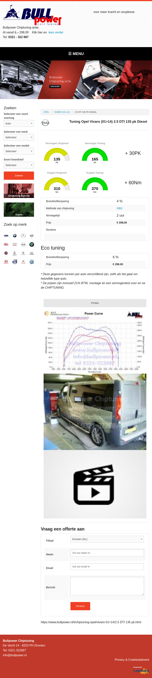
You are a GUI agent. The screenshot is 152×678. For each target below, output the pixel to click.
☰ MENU (76, 54)
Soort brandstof (19, 163)
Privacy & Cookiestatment (132, 659)
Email (49, 568)
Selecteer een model (19, 149)
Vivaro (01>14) (62, 112)
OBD (119, 208)
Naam (49, 554)
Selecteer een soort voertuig (19, 119)
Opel (46, 112)
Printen (95, 303)
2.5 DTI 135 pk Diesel (86, 112)
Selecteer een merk (19, 135)
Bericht (50, 587)
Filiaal (50, 540)
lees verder (55, 32)
